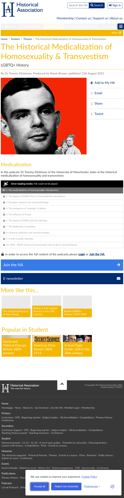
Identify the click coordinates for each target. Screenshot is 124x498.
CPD (17, 417)
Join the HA (96, 254)
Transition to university (90, 33)
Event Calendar (9, 468)
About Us (28, 408)
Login (81, 254)
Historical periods (12, 33)
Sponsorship (88, 468)
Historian (108, 26)
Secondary (32, 26)
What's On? (44, 468)
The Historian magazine (14, 455)
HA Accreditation (69, 417)
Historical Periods (37, 455)
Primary (10, 26)
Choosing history (97, 443)
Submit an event (10, 458)
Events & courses (57, 446)
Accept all (39, 486)
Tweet (96, 114)
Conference (8, 420)
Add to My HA (102, 83)
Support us (100, 18)
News (18, 408)
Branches (91, 455)
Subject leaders (50, 417)
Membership (65, 18)
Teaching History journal (14, 433)
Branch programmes (62, 468)
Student (54, 26)
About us (116, 18)
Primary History (104, 417)
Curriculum (7, 417)
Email (96, 93)
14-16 (30, 33)
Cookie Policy (89, 476)
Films (44, 446)
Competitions (87, 417)
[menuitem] (10, 26)
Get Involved (41, 408)
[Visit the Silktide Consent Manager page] (112, 486)
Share (96, 103)
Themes (27, 39)
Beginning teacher (31, 417)
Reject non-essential (66, 486)
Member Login (72, 408)
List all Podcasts (10, 487)
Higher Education (80, 26)
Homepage (7, 408)
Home (4, 39)
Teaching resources (39, 433)
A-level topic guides (61, 33)
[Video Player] (62, 183)
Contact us (83, 18)
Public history (105, 455)
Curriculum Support (12, 430)
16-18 (42, 33)
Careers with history (12, 446)
